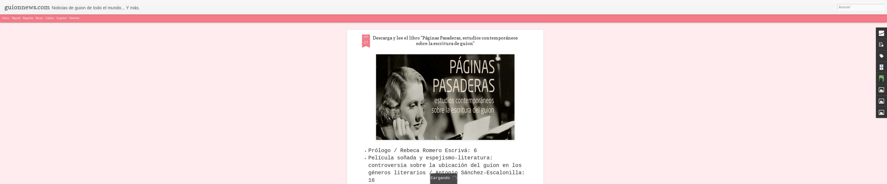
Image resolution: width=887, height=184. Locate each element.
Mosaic (39, 18)
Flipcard (16, 18)
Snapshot (62, 18)
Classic (5, 18)
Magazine (28, 18)
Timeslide (74, 18)
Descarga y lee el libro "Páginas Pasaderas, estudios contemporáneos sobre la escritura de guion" (445, 40)
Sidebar (50, 18)
